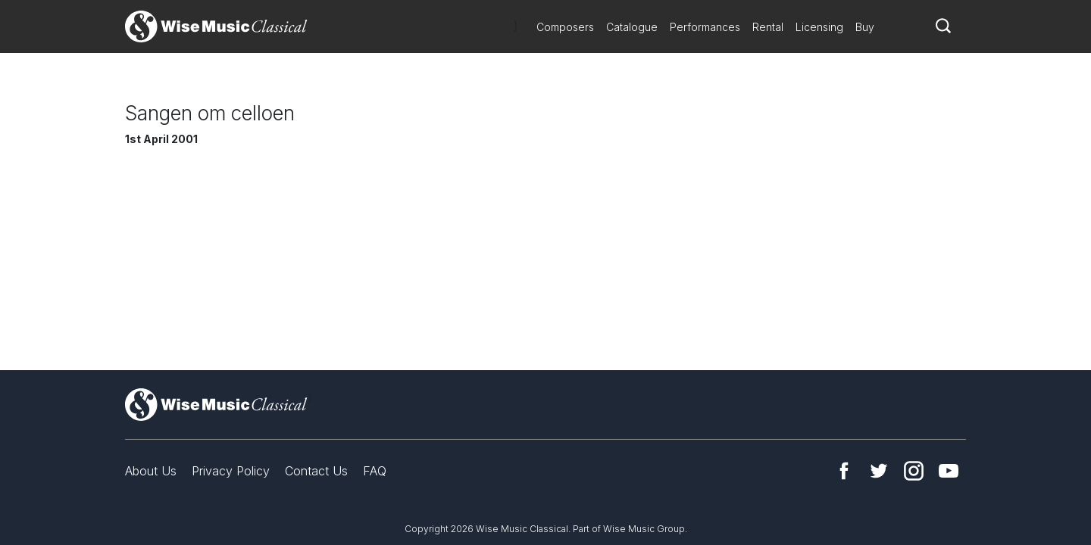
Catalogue (632, 26)
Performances (705, 26)
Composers (565, 26)
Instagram (914, 471)
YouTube (948, 471)
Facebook (844, 471)
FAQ (374, 470)
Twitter (879, 471)
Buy (864, 26)
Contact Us (316, 470)
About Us (151, 470)
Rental (767, 26)
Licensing (819, 26)
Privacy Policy (231, 470)
